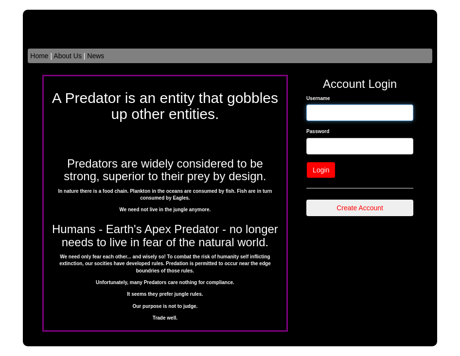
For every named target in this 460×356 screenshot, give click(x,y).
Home (39, 56)
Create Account (359, 208)
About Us (67, 56)
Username (318, 98)
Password (317, 131)
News (95, 56)
